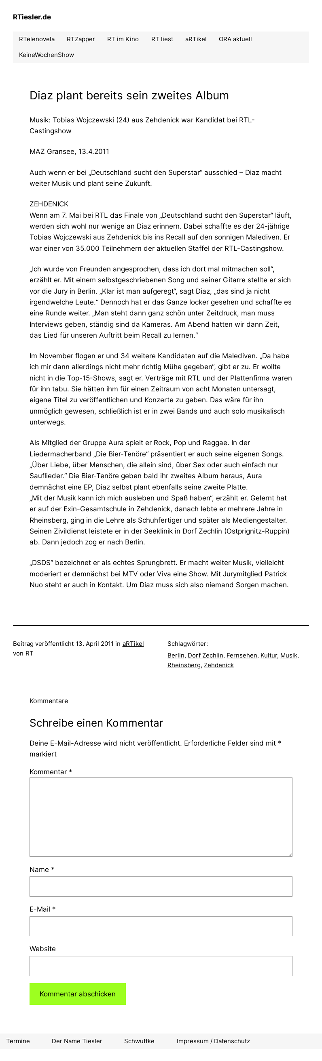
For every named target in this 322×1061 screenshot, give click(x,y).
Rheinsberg (184, 665)
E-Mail (43, 909)
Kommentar (51, 771)
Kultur (269, 655)
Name (42, 869)
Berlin (175, 655)
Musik (288, 655)
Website (43, 948)
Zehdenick (219, 665)
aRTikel (133, 643)
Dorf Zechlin (205, 655)
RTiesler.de (32, 17)
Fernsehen (242, 655)
